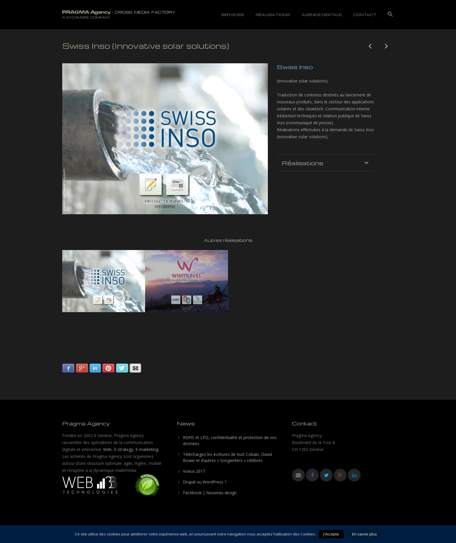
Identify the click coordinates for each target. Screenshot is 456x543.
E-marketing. (147, 449)
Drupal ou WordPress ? (204, 482)
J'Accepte (331, 534)
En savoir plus (364, 534)
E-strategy (123, 449)
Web (107, 449)
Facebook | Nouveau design (210, 492)
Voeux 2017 (194, 471)
